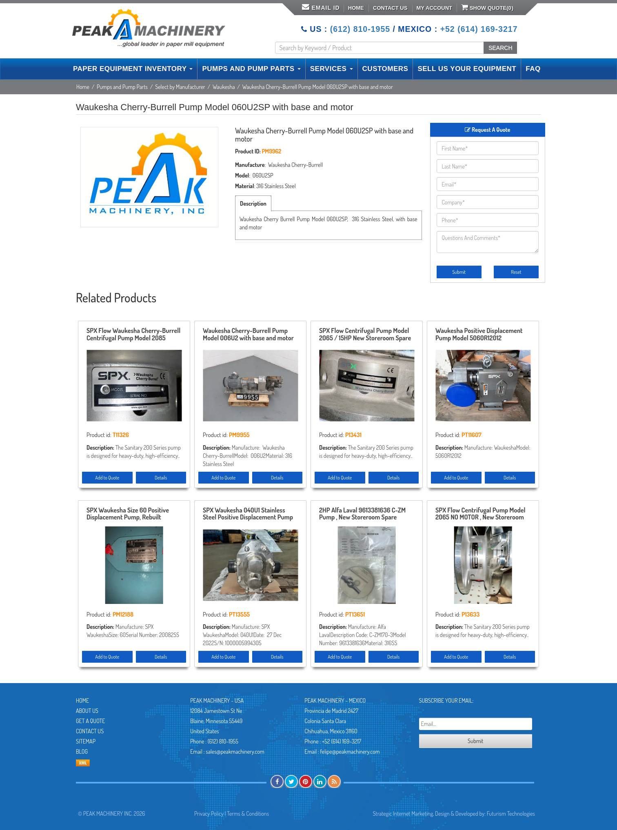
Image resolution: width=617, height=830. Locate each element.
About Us (87, 710)
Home (356, 8)
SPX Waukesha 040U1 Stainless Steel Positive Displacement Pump (248, 514)
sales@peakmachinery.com (235, 751)
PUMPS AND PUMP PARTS (251, 69)
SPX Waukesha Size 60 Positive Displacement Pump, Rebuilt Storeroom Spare (128, 514)
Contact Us (390, 8)
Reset (516, 272)
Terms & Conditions (248, 813)
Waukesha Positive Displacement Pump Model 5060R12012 (479, 334)
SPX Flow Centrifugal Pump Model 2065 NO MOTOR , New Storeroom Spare (480, 514)
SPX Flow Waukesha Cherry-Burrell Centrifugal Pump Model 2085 (133, 334)
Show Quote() (487, 7)
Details (161, 478)
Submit (459, 272)
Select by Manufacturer (180, 86)
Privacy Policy (209, 813)
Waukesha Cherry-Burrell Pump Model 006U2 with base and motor (248, 334)
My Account (434, 8)
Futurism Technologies (511, 813)
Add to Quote (107, 478)
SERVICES (331, 69)
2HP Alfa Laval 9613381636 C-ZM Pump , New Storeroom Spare (362, 514)
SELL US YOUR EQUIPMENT (466, 69)
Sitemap (85, 741)
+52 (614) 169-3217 (479, 28)
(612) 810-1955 (360, 28)
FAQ (533, 69)
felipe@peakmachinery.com (350, 751)
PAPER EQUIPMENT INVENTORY (133, 69)
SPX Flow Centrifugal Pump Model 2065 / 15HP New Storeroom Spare (365, 334)
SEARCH (500, 47)
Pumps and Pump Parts (122, 86)
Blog (82, 751)
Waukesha (224, 86)
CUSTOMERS (385, 69)
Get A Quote (90, 720)
